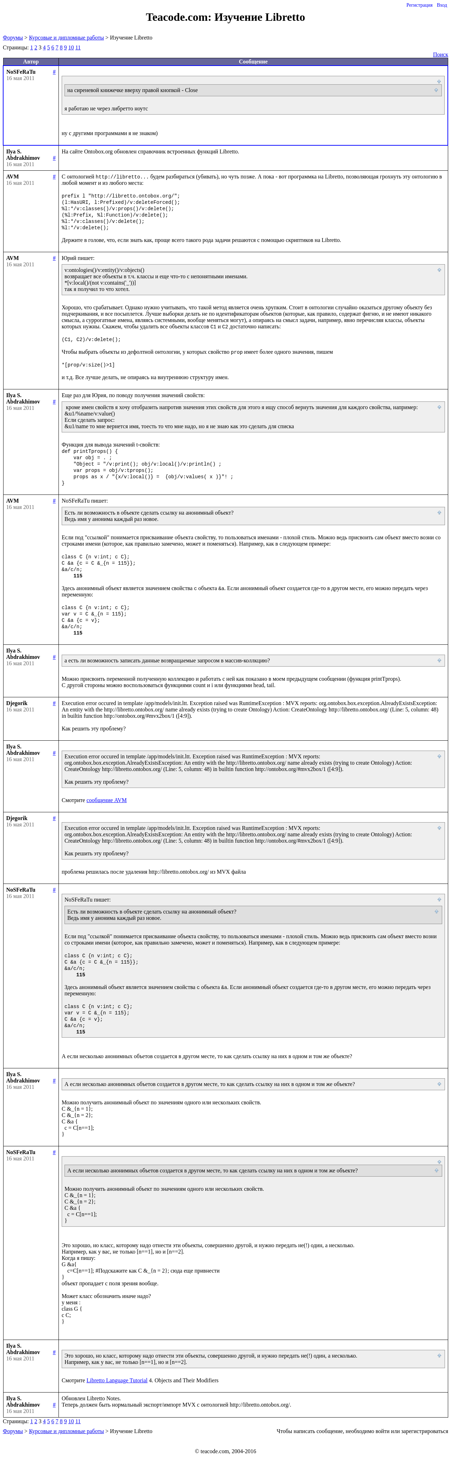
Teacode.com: (180, 17)
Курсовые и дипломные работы (66, 38)
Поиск (440, 54)
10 (71, 47)
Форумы (13, 38)
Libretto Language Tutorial (116, 1380)
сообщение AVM (106, 800)
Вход (442, 5)
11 (78, 47)
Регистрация (419, 5)
